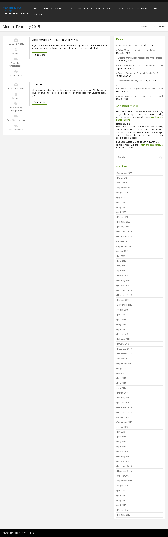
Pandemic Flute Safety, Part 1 (131, 80)
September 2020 (124, 187)
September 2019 (124, 246)
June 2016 (121, 436)
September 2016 (124, 422)
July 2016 (121, 432)
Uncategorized (16, 66)
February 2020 (123, 221)
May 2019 (121, 265)
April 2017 (121, 388)
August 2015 (122, 485)
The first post (38, 84)
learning (18, 107)
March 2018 (122, 334)
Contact (37, 14)
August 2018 (122, 309)
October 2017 (123, 358)
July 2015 (121, 490)
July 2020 (121, 197)
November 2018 (124, 295)
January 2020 (123, 226)
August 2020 (122, 192)
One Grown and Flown (128, 45)
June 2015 (121, 495)
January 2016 (123, 461)
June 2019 (121, 261)
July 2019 (121, 256)
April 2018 (121, 329)
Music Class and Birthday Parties (96, 8)
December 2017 (124, 349)
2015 (152, 26)
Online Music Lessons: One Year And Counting (138, 50)
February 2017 (123, 397)
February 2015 (123, 515)
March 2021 (122, 178)
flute (19, 63)
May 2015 (121, 500)
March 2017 (122, 392)
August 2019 (122, 251)
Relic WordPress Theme (24, 532)
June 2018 (121, 319)
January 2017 (123, 402)
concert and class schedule (150, 144)
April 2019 (121, 270)
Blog (155, 8)
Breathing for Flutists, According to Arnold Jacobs (140, 57)
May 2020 (121, 207)
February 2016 (123, 456)
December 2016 (124, 407)
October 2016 (123, 417)
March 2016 (122, 451)
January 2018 (123, 344)
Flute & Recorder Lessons (58, 8)
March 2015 (122, 510)
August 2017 (122, 368)
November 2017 (124, 353)
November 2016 (124, 412)
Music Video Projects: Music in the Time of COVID (140, 65)
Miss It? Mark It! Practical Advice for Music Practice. (55, 40)
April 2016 (121, 446)
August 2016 (122, 427)
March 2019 (122, 275)
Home (36, 8)
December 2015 (124, 466)
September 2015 (124, 480)
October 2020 (123, 182)
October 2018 (123, 300)
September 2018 (124, 304)
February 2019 (123, 280)
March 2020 (122, 217)
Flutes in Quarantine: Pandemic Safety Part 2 (138, 73)
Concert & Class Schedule (133, 8)
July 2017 (121, 373)
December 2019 (124, 231)
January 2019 (123, 285)
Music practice (15, 110)
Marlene (16, 53)
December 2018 (124, 290)
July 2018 (121, 314)
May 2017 (121, 383)
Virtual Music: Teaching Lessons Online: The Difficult (139, 88)
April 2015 (121, 505)
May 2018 (121, 324)
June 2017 (121, 378)
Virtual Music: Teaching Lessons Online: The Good (140, 96)
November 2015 (124, 471)
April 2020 (121, 212)
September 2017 (124, 363)
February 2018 (123, 339)
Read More (39, 54)
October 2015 (123, 475)
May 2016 (121, 441)
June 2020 (121, 202)
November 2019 (124, 236)
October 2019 (123, 241)
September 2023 (124, 173)
